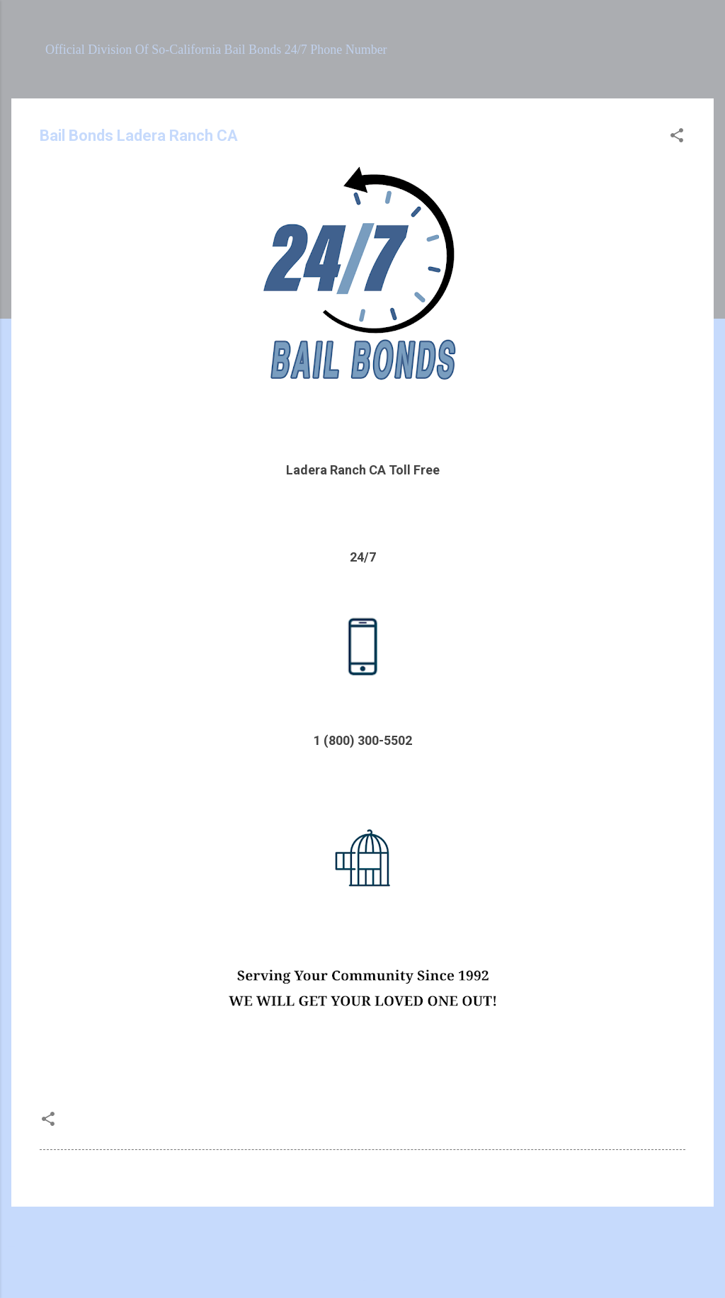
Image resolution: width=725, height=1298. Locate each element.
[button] (676, 137)
